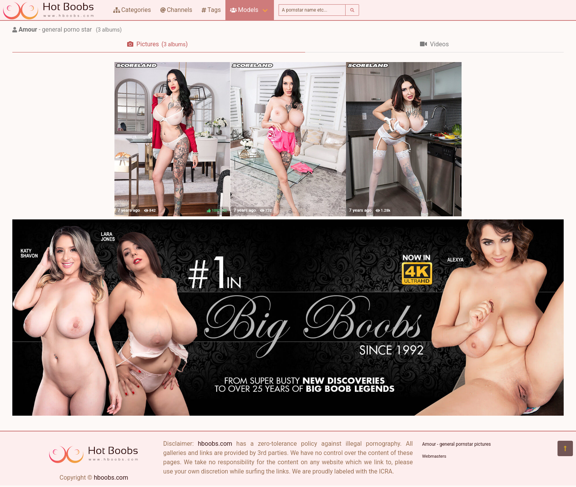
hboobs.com (111, 477)
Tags (211, 9)
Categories (132, 9)
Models (244, 9)
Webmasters (434, 456)
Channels (176, 9)
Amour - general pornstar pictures (456, 444)
